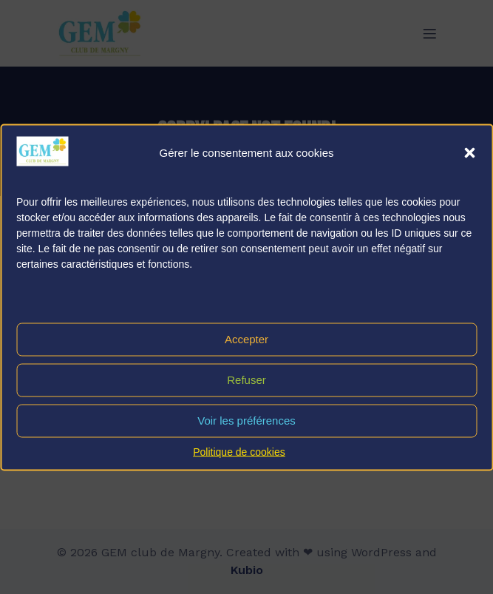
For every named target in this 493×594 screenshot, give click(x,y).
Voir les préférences (246, 420)
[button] (469, 152)
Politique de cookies (239, 451)
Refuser (246, 380)
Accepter (246, 339)
